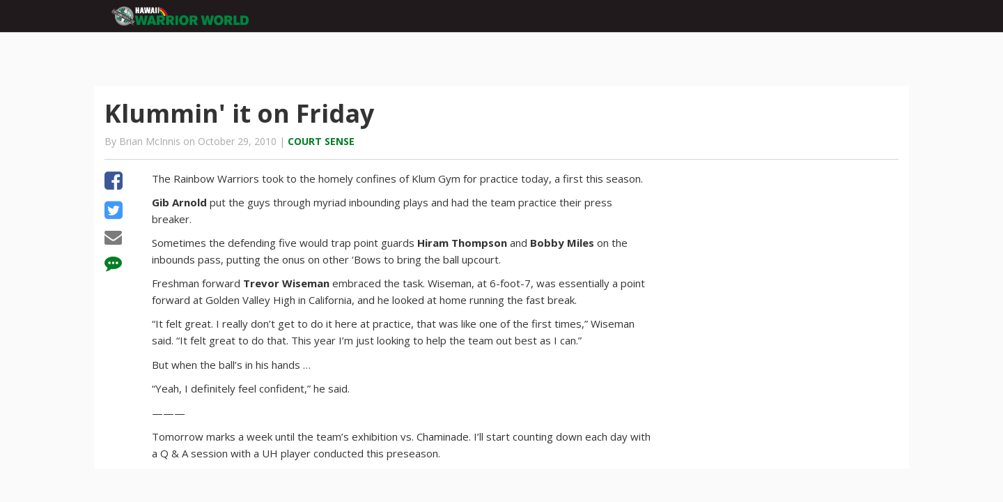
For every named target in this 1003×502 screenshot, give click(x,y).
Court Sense (321, 141)
